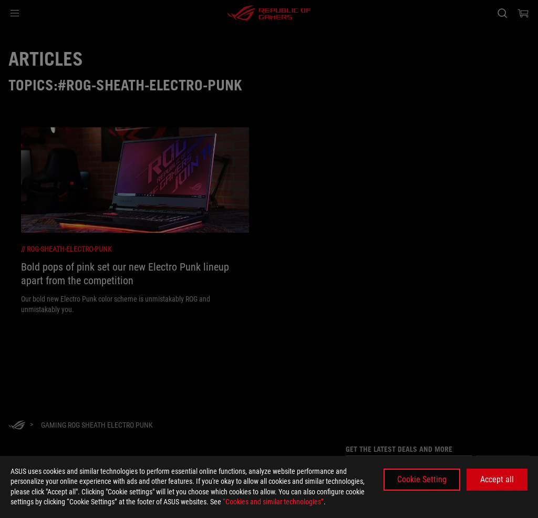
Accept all (497, 479)
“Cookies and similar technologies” (273, 502)
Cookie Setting (422, 479)
